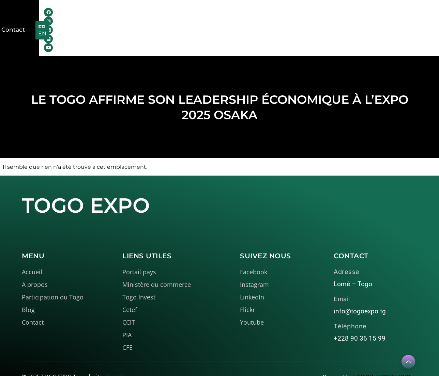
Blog (279, 17)
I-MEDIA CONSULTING (382, 356)
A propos (145, 17)
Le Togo (188, 17)
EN (416, 17)
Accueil (106, 17)
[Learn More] (408, 362)
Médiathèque (238, 17)
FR (401, 17)
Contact (308, 17)
